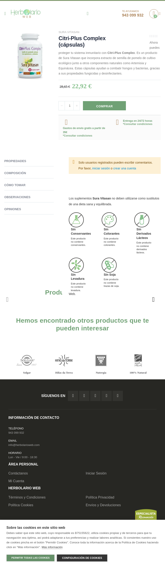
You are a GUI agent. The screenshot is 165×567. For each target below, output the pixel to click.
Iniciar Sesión (96, 474)
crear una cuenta (124, 168)
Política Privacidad (100, 498)
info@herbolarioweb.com (24, 445)
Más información (52, 547)
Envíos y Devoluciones (103, 506)
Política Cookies (20, 506)
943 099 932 (16, 433)
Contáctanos (18, 474)
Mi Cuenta (16, 482)
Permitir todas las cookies (30, 557)
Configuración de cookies (82, 557)
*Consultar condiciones (77, 136)
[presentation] (153, 300)
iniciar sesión (101, 168)
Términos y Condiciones (27, 498)
